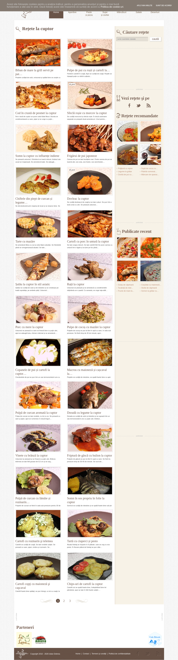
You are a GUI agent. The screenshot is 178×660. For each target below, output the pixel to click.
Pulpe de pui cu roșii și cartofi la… (88, 70)
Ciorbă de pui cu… (125, 175)
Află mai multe (144, 5)
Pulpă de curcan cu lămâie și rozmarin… (32, 500)
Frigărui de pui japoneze (82, 155)
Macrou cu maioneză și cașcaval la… (87, 371)
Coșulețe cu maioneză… (151, 285)
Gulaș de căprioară (126, 285)
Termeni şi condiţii (99, 654)
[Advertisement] (140, 68)
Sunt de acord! (164, 5)
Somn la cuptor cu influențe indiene (37, 155)
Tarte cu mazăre (25, 241)
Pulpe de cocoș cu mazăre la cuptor (88, 327)
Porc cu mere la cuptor (29, 327)
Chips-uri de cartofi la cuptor (85, 584)
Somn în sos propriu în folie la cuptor (85, 500)
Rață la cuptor (75, 284)
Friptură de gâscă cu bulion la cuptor (89, 455)
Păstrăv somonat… (149, 171)
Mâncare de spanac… (150, 175)
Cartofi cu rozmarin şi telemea (34, 541)
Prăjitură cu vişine (125, 168)
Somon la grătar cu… (150, 291)
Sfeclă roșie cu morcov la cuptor (87, 113)
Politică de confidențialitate (119, 654)
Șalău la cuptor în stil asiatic (32, 284)
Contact (86, 654)
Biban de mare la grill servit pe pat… (34, 72)
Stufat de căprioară (149, 288)
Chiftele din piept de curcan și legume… (33, 200)
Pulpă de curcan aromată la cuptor (36, 412)
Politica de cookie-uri (112, 7)
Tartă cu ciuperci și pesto (82, 541)
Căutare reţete (135, 32)
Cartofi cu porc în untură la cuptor (88, 241)
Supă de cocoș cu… (149, 168)
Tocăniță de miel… (125, 288)
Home (78, 654)
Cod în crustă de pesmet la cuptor (36, 113)
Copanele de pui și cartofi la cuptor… (32, 371)
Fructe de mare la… (126, 291)
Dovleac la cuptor (78, 198)
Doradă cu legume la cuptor (84, 412)
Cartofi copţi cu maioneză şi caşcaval (32, 585)
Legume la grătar (125, 171)
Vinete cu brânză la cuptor (31, 455)
